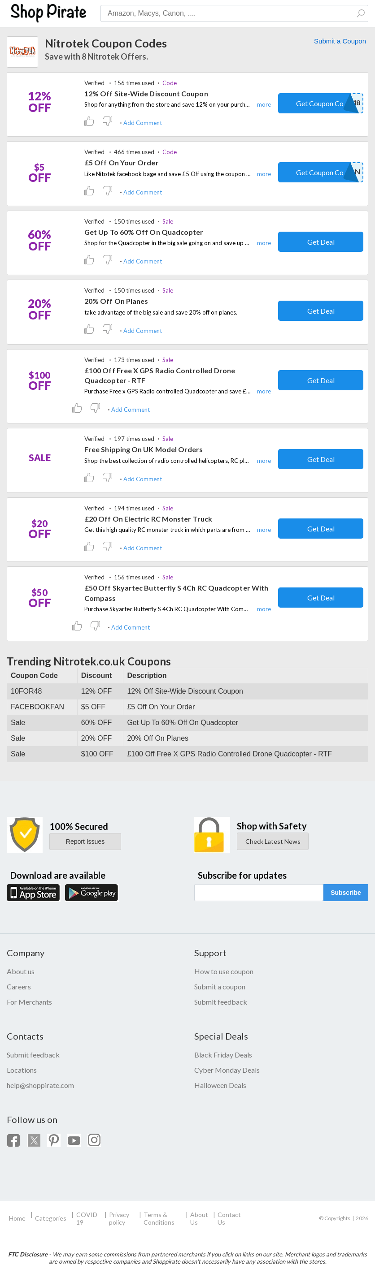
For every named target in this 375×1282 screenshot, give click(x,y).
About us (21, 971)
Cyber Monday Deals (227, 1070)
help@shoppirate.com (40, 1085)
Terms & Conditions (159, 1218)
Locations (22, 1070)
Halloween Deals (220, 1085)
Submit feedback (220, 1001)
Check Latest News (273, 841)
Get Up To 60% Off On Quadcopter (143, 232)
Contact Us (229, 1218)
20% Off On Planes (116, 301)
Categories (50, 1218)
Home (17, 1218)
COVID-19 (88, 1218)
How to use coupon (223, 971)
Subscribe (346, 892)
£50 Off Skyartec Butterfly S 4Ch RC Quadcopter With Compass (176, 592)
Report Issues (85, 841)
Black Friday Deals (223, 1054)
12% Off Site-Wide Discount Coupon (146, 93)
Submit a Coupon (340, 41)
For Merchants (29, 1001)
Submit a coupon (219, 986)
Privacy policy (119, 1218)
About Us (199, 1218)
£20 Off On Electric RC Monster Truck (148, 518)
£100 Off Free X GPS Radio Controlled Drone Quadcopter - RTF (159, 375)
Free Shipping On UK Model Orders (143, 449)
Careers (19, 986)
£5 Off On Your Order (121, 162)
